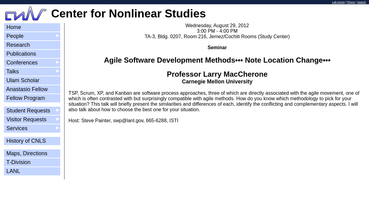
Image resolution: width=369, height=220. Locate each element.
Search (361, 2)
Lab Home (338, 2)
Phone (351, 2)
